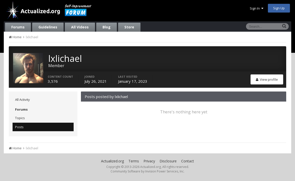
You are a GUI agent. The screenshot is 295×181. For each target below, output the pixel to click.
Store (129, 27)
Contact (187, 161)
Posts (19, 127)
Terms (133, 161)
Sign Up (279, 8)
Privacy (149, 161)
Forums (18, 27)
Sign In (256, 8)
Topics (20, 118)
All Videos (80, 27)
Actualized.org (112, 161)
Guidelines (47, 27)
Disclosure (168, 161)
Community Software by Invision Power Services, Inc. (147, 171)
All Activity (22, 99)
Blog (107, 27)
